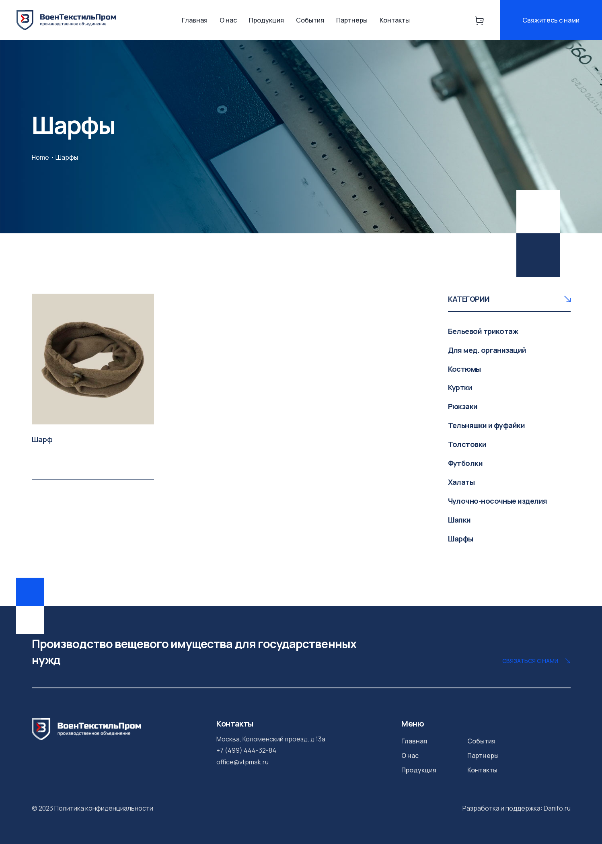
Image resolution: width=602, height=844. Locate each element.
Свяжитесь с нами (550, 20)
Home (40, 157)
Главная (195, 20)
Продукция (266, 20)
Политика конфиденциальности (103, 808)
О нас (228, 20)
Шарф (42, 439)
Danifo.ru (557, 808)
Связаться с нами (536, 661)
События (310, 20)
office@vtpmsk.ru (242, 762)
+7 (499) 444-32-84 (246, 750)
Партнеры (352, 20)
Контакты (395, 20)
